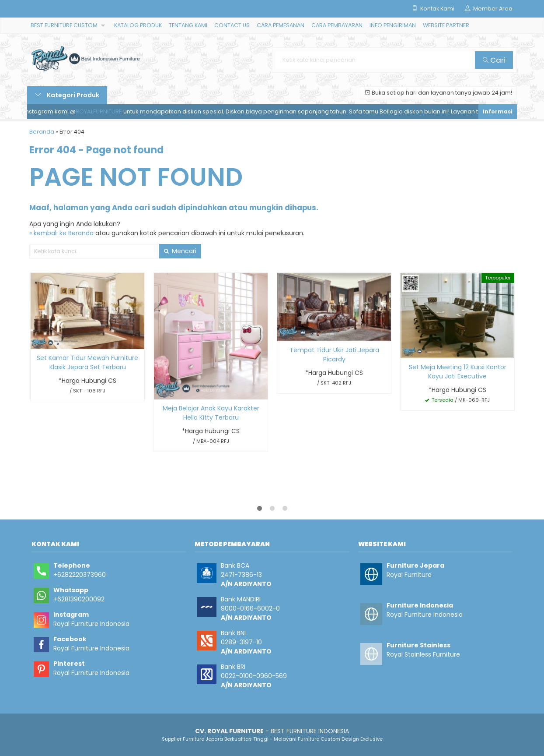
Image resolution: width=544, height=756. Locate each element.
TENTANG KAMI (188, 25)
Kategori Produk (67, 95)
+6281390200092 (79, 599)
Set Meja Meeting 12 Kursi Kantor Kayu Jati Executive (457, 372)
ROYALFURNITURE (102, 111)
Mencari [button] (180, 251)
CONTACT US (232, 25)
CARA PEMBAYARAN (337, 25)
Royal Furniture (409, 574)
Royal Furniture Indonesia (91, 623)
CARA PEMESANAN (280, 25)
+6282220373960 (79, 574)
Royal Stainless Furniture (423, 654)
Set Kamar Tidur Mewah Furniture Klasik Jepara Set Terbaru (87, 362)
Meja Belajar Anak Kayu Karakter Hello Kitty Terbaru (211, 413)
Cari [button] (494, 60)
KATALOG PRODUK (138, 25)
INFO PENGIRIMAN (393, 25)
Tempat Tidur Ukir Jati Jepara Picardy (334, 355)
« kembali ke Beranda (61, 233)
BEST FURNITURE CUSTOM (64, 25)
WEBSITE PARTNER (446, 25)
